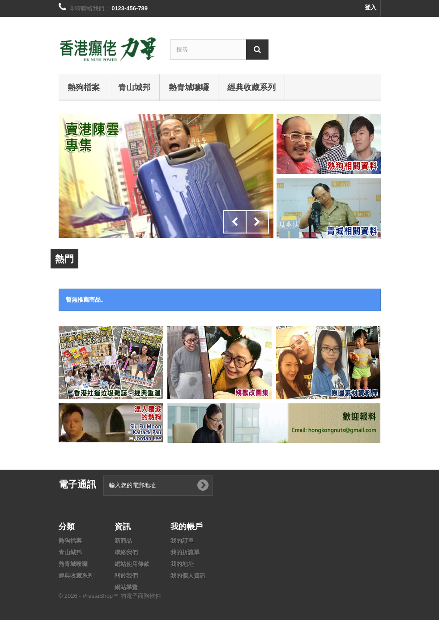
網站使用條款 (132, 564)
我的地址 (182, 564)
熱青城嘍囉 (189, 87)
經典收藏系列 (251, 87)
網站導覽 (126, 587)
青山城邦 (134, 87)
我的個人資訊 (187, 575)
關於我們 (126, 575)
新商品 (123, 540)
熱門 (64, 258)
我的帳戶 (186, 526)
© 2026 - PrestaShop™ (89, 619)
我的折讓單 (185, 552)
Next (257, 221)
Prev (235, 221)
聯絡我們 (126, 552)
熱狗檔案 (84, 87)
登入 (370, 7)
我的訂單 (182, 540)
